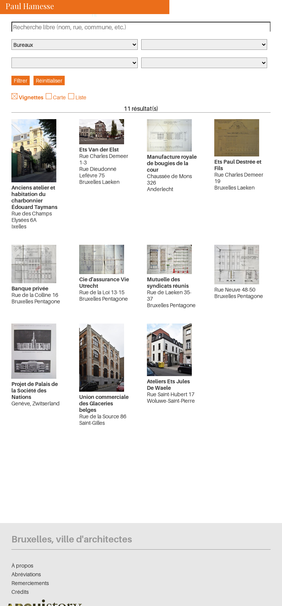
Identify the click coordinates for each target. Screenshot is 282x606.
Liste (80, 97)
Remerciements (30, 583)
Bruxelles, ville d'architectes (71, 539)
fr (84, 14)
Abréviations (26, 574)
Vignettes (31, 97)
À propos (22, 565)
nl (94, 14)
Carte (59, 97)
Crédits (20, 591)
